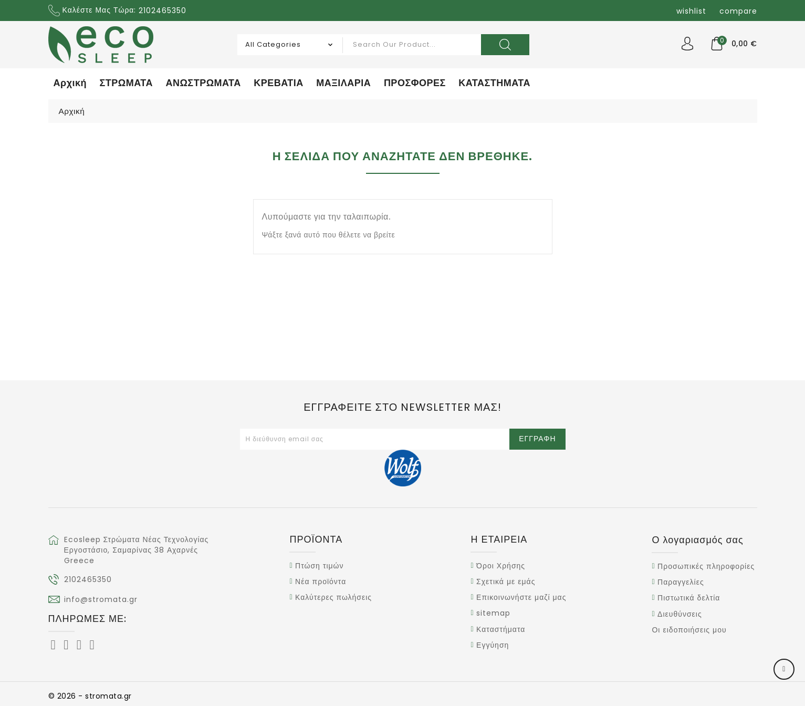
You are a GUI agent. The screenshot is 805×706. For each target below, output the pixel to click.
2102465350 (88, 579)
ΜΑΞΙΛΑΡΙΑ (343, 82)
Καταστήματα (500, 629)
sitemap (493, 613)
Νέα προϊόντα (320, 581)
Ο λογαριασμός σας (697, 539)
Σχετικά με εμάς (505, 581)
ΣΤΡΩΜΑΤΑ (126, 82)
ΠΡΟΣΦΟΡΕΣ (415, 82)
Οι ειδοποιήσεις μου (689, 630)
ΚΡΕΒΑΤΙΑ (279, 82)
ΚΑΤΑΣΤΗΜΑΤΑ (494, 82)
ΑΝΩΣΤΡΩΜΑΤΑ (203, 82)
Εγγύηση (492, 645)
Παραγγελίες (680, 582)
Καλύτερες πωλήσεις (333, 597)
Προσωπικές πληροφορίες (706, 566)
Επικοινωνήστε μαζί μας (521, 597)
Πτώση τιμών (319, 565)
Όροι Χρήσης (500, 565)
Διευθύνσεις (679, 614)
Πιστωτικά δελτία (688, 598)
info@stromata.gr (101, 599)
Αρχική (70, 82)
